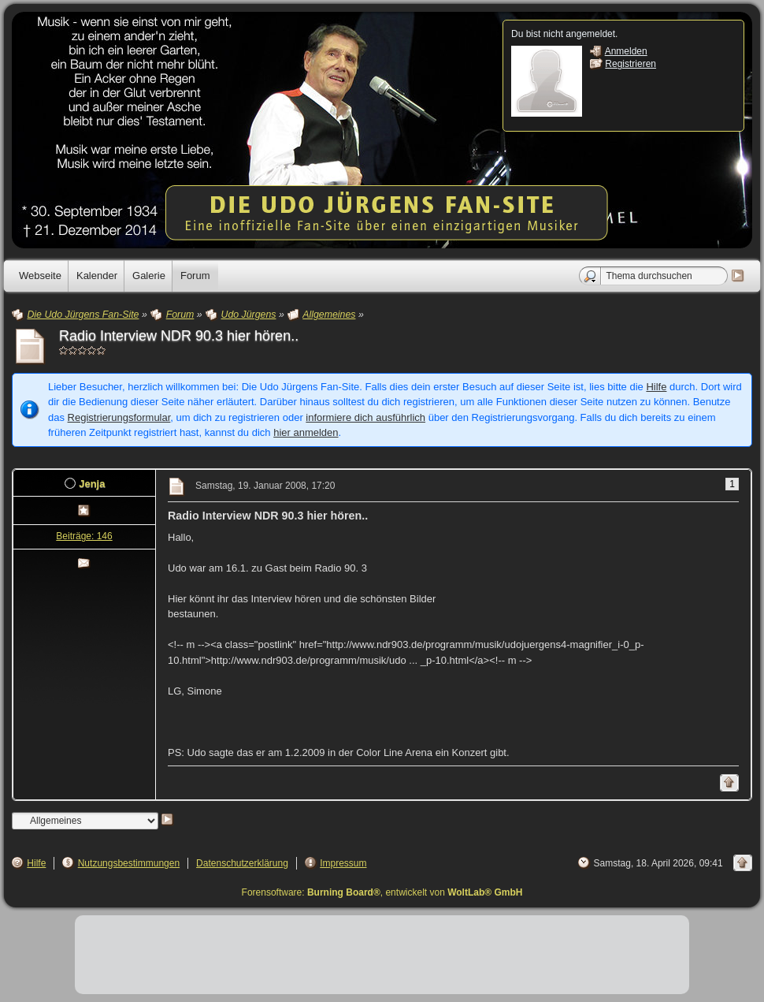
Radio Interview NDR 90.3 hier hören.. (179, 336)
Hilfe (656, 387)
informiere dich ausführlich (365, 417)
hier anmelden (305, 432)
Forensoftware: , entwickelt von (382, 892)
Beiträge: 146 (84, 536)
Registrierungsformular (119, 417)
